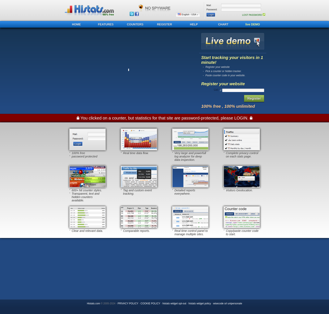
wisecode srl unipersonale (227, 303)
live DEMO (252, 24)
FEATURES (106, 24)
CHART (223, 24)
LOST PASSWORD (253, 15)
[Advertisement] (164, 267)
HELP (194, 24)
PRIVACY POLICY (128, 303)
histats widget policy (199, 303)
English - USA (188, 14)
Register (254, 98)
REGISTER (164, 24)
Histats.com (93, 303)
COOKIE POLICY (150, 303)
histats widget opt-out (174, 303)
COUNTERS (135, 24)
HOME (76, 24)
